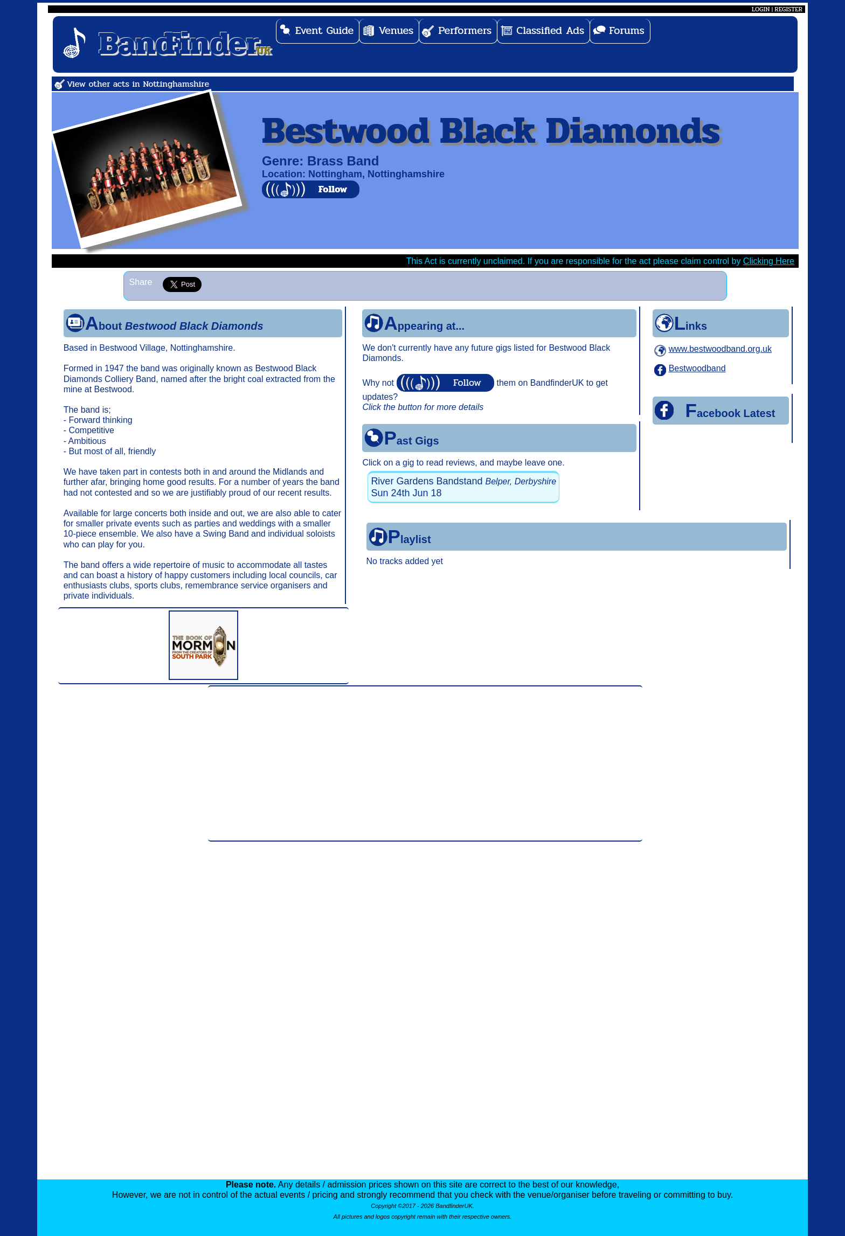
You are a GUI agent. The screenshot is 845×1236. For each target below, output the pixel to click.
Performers (464, 30)
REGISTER (788, 9)
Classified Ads (550, 30)
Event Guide (324, 30)
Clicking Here (768, 261)
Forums (627, 30)
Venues (395, 30)
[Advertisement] (425, 763)
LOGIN (761, 9)
